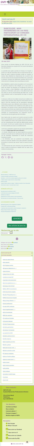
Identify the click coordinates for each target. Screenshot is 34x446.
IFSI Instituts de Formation (8, 318)
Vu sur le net (5, 380)
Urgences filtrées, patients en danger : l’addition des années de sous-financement (15, 183)
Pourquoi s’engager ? (11, 413)
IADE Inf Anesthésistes (7, 312)
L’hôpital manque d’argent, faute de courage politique (10, 179)
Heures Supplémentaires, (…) (9, 309)
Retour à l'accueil (11, 425)
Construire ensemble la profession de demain (9, 176)
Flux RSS (9, 248)
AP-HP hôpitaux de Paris (8, 265)
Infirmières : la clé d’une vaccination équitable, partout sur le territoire (13, 178)
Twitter (10, 244)
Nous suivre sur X (12, 432)
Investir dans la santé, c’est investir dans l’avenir (10, 184)
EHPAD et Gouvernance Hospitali (10, 297)
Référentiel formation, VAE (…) (9, 347)
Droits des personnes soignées (9, 292)
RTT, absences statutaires (8, 353)
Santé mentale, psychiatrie (8, 365)
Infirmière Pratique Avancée (8, 324)
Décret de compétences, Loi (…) (9, 283)
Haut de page (10, 423)
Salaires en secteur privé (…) (9, 359)
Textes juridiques (6, 371)
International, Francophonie (8, 330)
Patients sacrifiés (4, 181)
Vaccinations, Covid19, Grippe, (9, 374)
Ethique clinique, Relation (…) (9, 300)
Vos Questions (10, 404)
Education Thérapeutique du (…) (9, 294)
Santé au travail (6, 362)
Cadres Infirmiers (6, 271)
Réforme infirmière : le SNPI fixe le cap (8, 174)
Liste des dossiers (6, 255)
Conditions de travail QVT (8, 277)
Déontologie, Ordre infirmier (9, 286)
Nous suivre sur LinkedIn (13, 435)
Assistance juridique (11, 407)
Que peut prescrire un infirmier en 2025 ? (8, 191)
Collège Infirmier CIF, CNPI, (8, 274)
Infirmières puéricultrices (8, 327)
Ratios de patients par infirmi (9, 342)
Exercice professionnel (7, 303)
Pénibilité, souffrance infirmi (9, 336)
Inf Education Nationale (8, 321)
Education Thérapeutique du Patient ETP (8, 211)
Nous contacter (10, 409)
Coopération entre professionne (9, 280)
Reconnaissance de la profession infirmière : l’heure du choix (12, 198)
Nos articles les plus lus (17, 226)
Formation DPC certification (8, 306)
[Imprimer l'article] (12, 158)
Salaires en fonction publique (9, 356)
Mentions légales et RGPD (13, 415)
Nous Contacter (11, 388)
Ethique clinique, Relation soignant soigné (8, 209)
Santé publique (6, 368)
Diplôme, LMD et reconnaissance (10, 289)
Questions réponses (7, 339)
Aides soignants (6, 262)
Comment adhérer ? (11, 411)
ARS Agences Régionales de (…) (9, 268)
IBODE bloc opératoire (7, 315)
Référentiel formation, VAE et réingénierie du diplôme (11, 204)
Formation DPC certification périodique (8, 206)
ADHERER (17, 219)
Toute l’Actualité (6, 253)
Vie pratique (5, 377)
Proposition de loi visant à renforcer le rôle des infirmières (11, 196)
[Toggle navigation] (5, 14)
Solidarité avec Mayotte (5, 194)
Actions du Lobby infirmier (8, 259)
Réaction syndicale (7, 344)
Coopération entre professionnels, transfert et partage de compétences (13, 208)
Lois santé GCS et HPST (8, 333)
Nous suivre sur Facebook (14, 429)
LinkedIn (11, 246)
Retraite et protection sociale (9, 350)
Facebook (15, 242)
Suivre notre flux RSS (13, 438)
